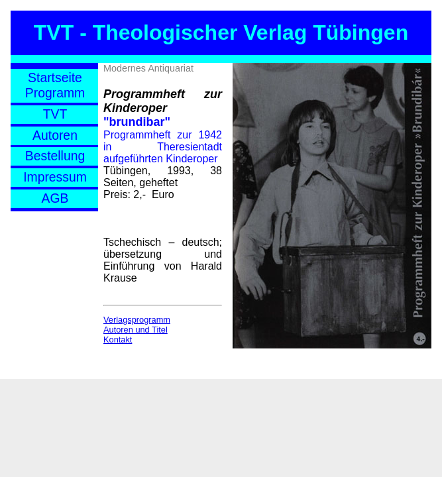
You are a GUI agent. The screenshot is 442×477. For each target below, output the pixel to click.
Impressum (55, 177)
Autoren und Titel (135, 330)
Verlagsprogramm (136, 320)
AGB (55, 198)
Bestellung (55, 155)
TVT (55, 114)
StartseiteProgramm (55, 85)
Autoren (55, 135)
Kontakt (117, 339)
